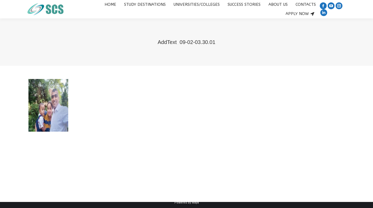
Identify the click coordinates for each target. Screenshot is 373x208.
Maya (195, 202)
